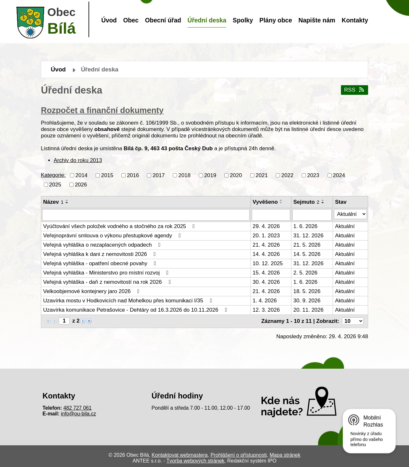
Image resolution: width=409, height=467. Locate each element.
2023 (313, 175)
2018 (184, 175)
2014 (81, 175)
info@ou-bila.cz (78, 413)
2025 (55, 184)
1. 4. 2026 (265, 301)
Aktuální (344, 226)
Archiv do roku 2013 (78, 160)
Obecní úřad (163, 20)
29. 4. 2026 (266, 226)
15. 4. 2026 (266, 273)
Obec (130, 20)
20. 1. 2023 (266, 236)
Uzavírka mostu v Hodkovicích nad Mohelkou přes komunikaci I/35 (128, 301)
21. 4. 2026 (266, 245)
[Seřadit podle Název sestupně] (67, 202)
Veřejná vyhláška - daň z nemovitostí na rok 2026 (108, 282)
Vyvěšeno (265, 202)
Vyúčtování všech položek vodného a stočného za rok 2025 (120, 226)
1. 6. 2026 (305, 226)
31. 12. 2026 (308, 236)
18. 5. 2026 (306, 291)
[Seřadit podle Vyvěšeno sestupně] (281, 202)
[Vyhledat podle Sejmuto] (312, 215)
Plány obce (275, 20)
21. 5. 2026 (306, 245)
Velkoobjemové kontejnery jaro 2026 (92, 291)
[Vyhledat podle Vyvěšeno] (271, 215)
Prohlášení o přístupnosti (239, 455)
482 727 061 (77, 408)
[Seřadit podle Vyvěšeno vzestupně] (281, 200)
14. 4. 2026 (266, 254)
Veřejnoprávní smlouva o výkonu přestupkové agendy (113, 236)
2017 (159, 175)
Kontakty (355, 20)
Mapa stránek (285, 455)
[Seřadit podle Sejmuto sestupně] (323, 202)
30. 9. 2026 (306, 301)
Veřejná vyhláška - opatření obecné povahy (100, 263)
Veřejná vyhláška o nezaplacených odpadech (103, 245)
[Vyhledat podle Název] (146, 215)
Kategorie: (53, 175)
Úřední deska (207, 20)
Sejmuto (306, 202)
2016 (133, 175)
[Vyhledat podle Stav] (350, 214)
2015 (107, 175)
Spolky (243, 20)
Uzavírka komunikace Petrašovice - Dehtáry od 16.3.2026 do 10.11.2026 (136, 310)
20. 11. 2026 (308, 310)
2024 (339, 175)
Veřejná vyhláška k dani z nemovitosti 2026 (100, 254)
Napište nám (316, 20)
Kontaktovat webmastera (180, 455)
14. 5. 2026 (306, 254)
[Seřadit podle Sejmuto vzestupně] (323, 200)
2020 (236, 175)
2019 (210, 175)
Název (53, 202)
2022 (288, 175)
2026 (81, 184)
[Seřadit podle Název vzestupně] (67, 200)
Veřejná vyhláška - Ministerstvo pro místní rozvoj (107, 273)
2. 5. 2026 (305, 273)
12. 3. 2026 (266, 310)
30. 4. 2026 (266, 282)
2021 (262, 175)
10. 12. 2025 (268, 263)
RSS (354, 90)
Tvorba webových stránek (195, 460)
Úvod (109, 20)
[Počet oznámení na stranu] (353, 321)
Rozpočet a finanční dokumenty (102, 110)
